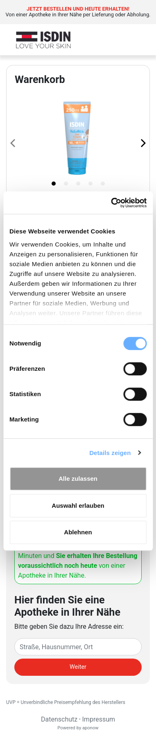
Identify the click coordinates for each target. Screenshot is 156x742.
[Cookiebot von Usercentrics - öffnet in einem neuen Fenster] (112, 202)
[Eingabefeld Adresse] (78, 646)
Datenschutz (59, 719)
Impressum (98, 719)
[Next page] (142, 143)
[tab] (53, 183)
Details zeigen (110, 452)
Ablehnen (78, 532)
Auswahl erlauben (78, 505)
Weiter (78, 667)
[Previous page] (13, 143)
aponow (90, 728)
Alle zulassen (78, 478)
